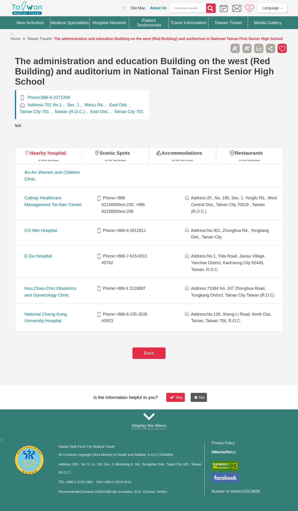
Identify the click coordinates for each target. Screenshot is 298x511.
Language (270, 8)
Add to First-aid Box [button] (282, 48)
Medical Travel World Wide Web (27, 9)
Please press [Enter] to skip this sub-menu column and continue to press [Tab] (223, 48)
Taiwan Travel (38, 39)
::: (124, 8)
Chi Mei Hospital (40, 230)
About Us (158, 8)
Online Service (236, 8)
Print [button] (258, 48)
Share (270, 48)
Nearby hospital (48, 153)
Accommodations (182, 153)
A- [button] (235, 48)
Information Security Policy (224, 452)
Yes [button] (176, 397)
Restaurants (249, 153)
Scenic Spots (115, 153)
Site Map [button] (149, 416)
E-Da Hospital (38, 256)
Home (15, 39)
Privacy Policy (223, 443)
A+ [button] (247, 48)
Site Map (138, 8)
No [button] (199, 397)
